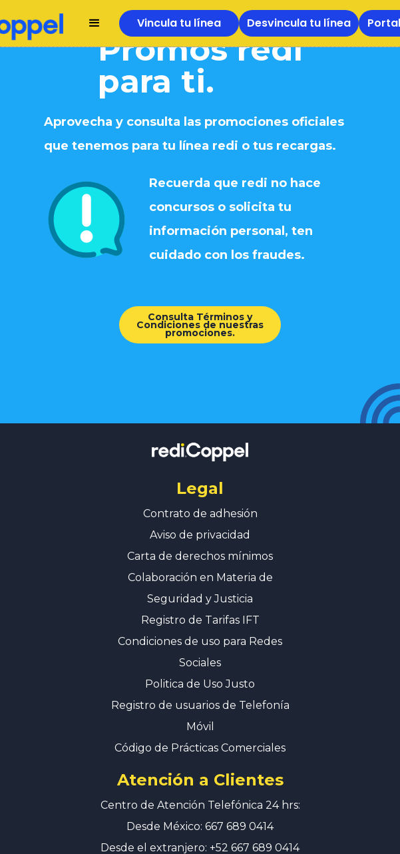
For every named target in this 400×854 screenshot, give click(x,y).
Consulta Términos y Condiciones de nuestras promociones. (193, 324)
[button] (94, 23)
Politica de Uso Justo (200, 670)
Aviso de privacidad (200, 521)
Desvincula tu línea (299, 23)
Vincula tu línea (179, 23)
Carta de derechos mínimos (200, 542)
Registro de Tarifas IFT (200, 606)
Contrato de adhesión (200, 500)
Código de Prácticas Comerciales (200, 734)
